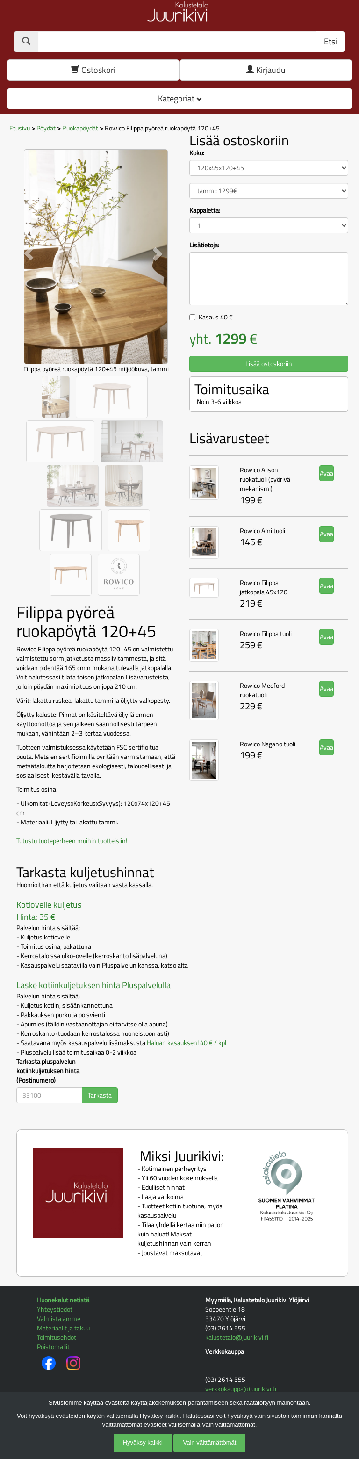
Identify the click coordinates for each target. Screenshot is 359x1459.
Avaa (326, 473)
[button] (28, 253)
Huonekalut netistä (63, 1300)
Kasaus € (216, 317)
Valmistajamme (58, 1318)
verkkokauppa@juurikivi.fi (240, 1389)
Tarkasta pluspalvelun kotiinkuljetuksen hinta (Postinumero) (47, 1071)
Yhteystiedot (54, 1309)
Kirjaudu (266, 70)
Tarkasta (100, 1095)
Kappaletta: (204, 210)
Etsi (330, 41)
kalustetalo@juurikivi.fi (236, 1337)
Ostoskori (93, 70)
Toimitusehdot (56, 1337)
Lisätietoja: (204, 245)
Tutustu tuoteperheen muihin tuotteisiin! (71, 840)
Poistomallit (53, 1346)
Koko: (196, 153)
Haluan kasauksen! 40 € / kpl (186, 1042)
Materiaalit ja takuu (63, 1328)
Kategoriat (179, 98)
